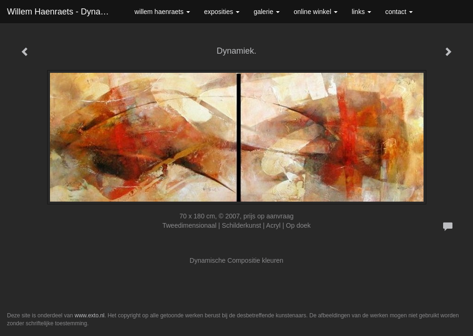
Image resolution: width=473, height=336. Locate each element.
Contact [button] (399, 11)
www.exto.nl (90, 315)
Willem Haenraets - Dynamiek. (63, 11)
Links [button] (361, 11)
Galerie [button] (267, 11)
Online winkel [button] (316, 11)
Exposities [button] (222, 11)
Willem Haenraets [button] (162, 11)
